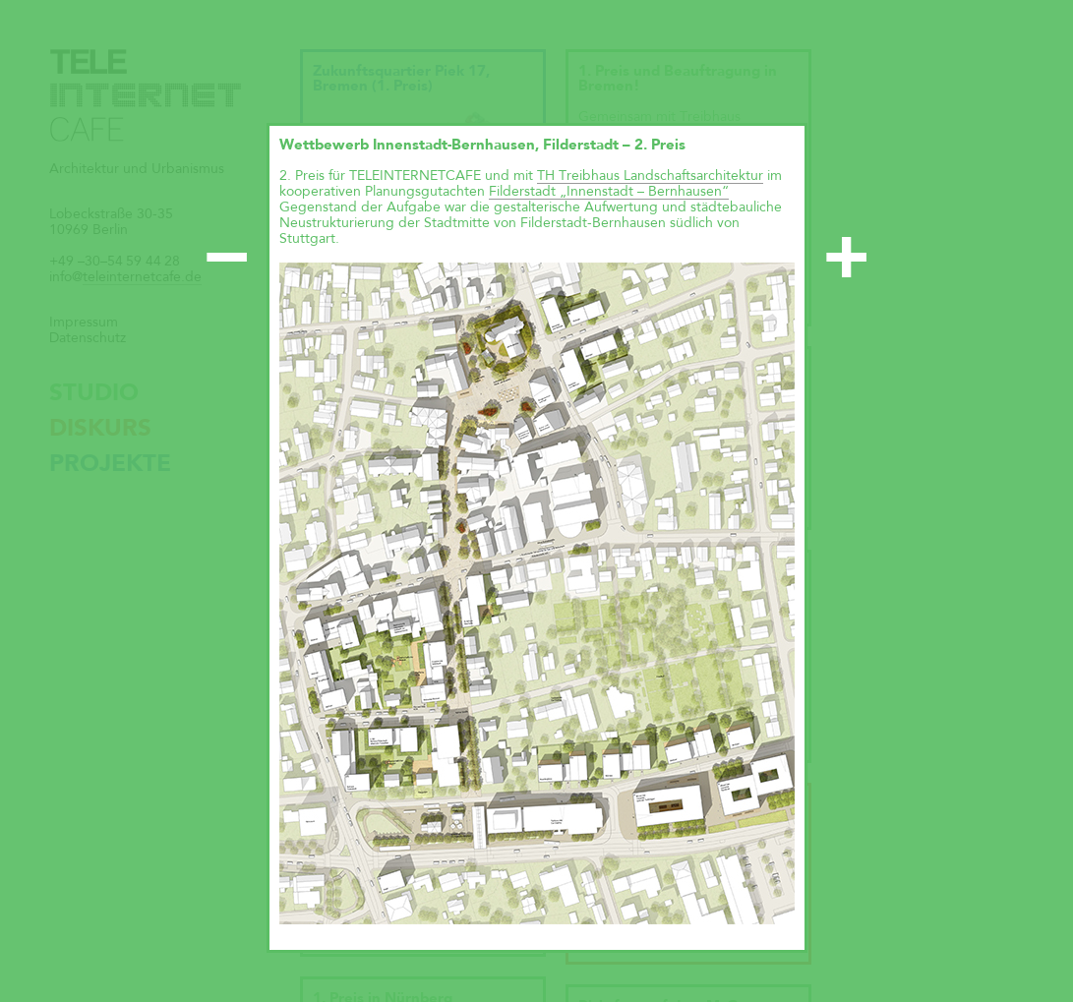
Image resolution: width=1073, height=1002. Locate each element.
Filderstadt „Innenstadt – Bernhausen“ (609, 192)
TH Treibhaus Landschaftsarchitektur (650, 176)
